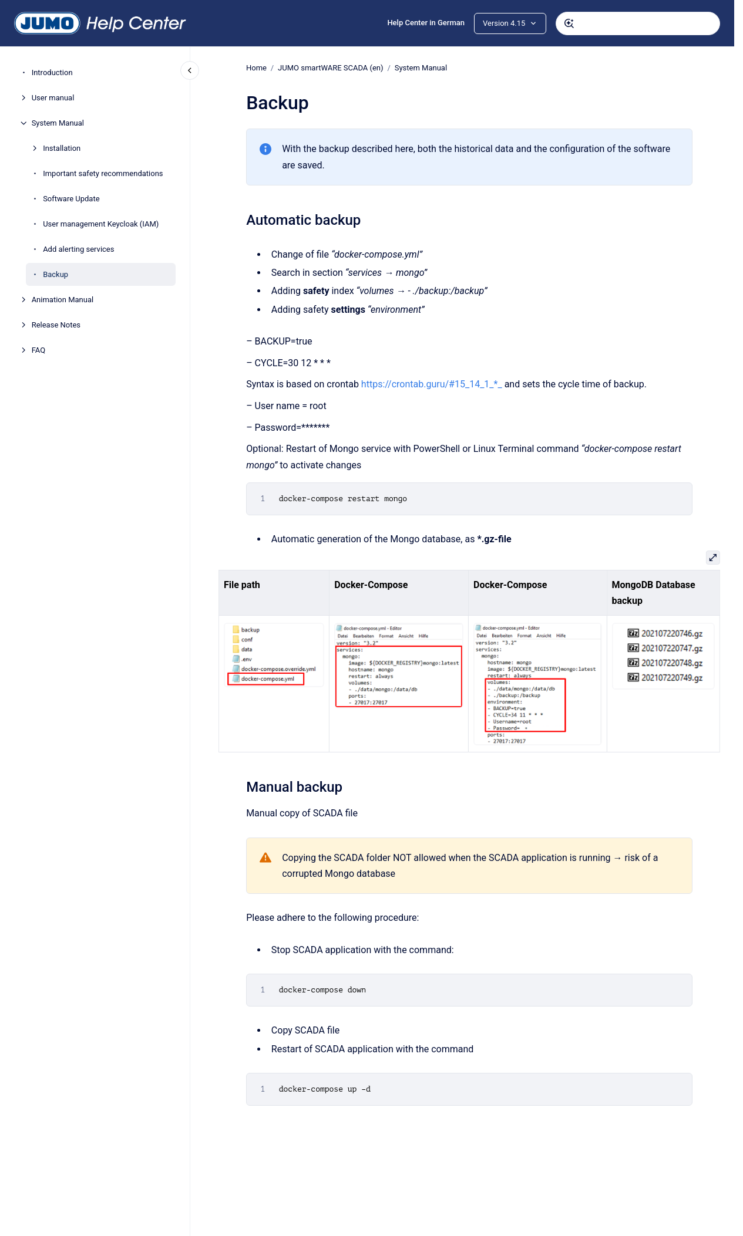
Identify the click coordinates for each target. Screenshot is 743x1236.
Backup (55, 274)
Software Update (71, 198)
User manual (53, 97)
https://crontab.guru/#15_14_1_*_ (431, 384)
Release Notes (56, 324)
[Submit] (569, 23)
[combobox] (638, 23)
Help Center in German (426, 22)
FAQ (38, 350)
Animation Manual (63, 299)
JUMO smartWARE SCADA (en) (330, 67)
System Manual (58, 123)
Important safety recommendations (103, 173)
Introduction (52, 72)
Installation (61, 148)
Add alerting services (78, 249)
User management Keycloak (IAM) (101, 223)
